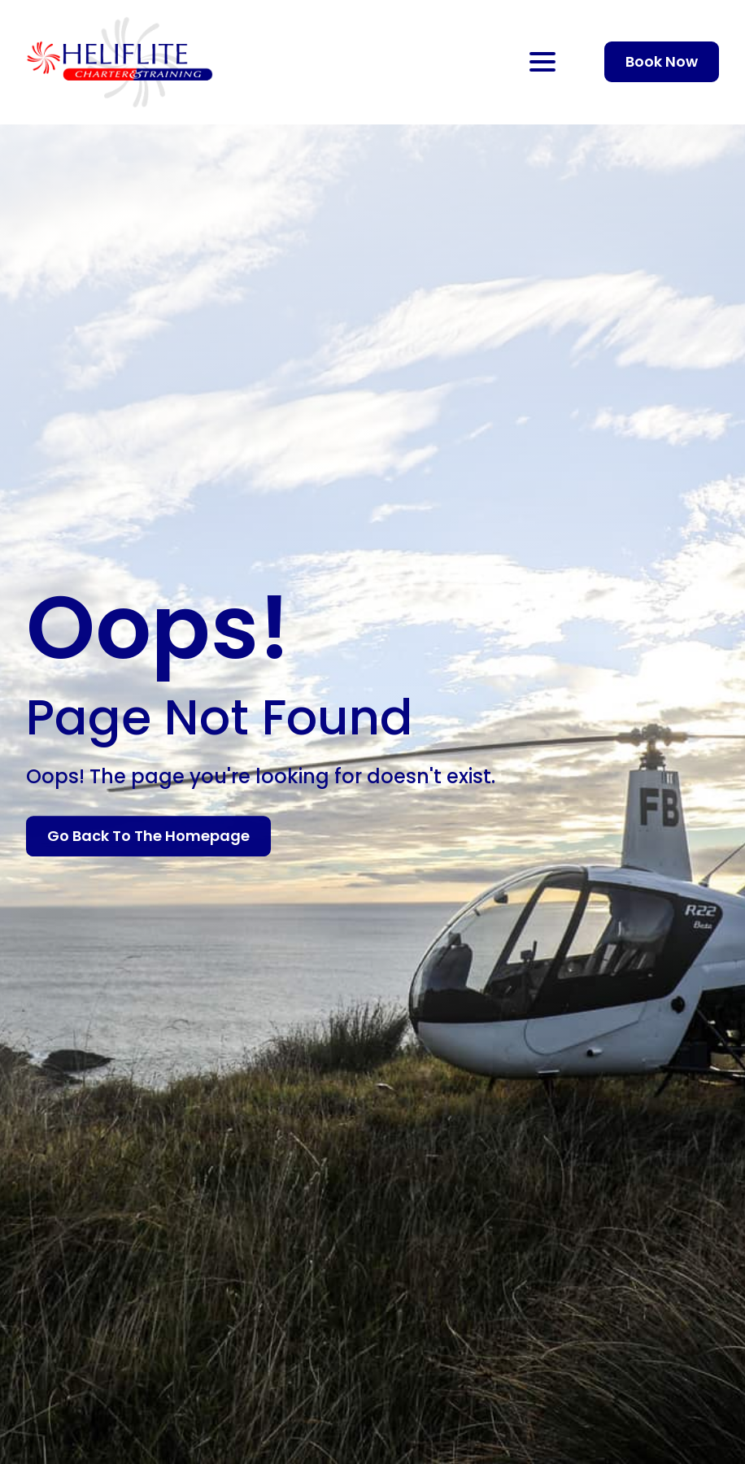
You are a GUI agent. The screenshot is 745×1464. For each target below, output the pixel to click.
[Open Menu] (542, 62)
